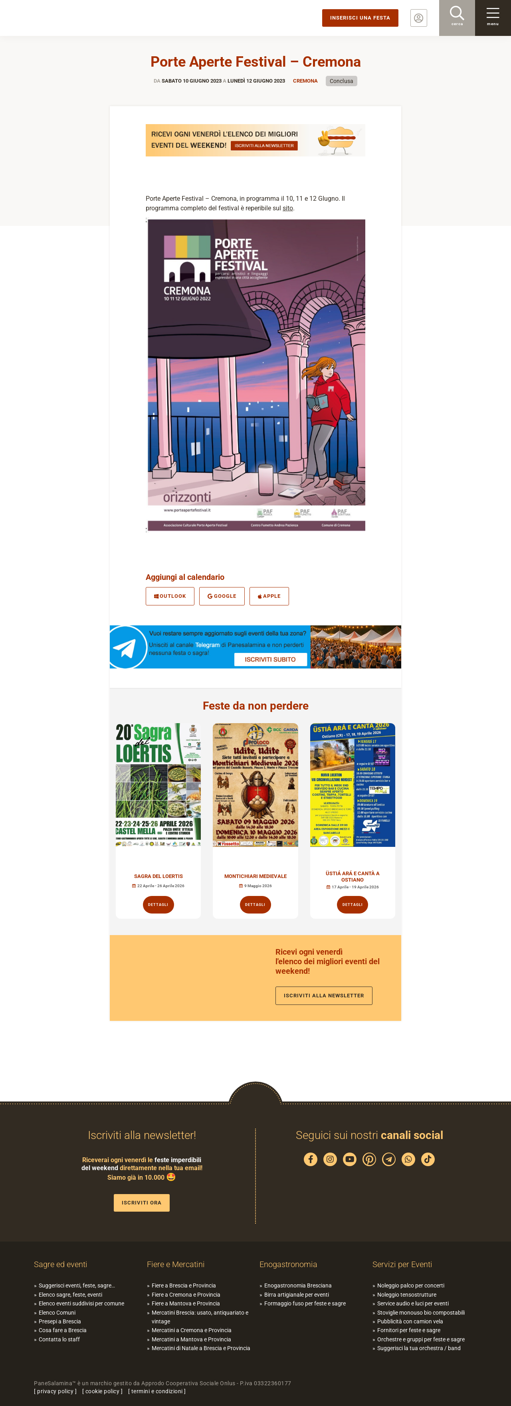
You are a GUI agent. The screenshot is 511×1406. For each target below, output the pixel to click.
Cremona (305, 81)
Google (222, 596)
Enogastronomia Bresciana (298, 1285)
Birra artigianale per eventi (296, 1294)
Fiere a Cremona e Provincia (186, 1294)
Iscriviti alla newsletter (324, 996)
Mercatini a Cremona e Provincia (192, 1330)
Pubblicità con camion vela (410, 1321)
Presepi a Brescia (60, 1321)
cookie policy (102, 1391)
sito (288, 208)
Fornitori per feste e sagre (408, 1330)
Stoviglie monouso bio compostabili (421, 1312)
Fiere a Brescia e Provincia (184, 1285)
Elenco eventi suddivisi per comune (81, 1303)
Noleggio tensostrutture (406, 1294)
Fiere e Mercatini (176, 1264)
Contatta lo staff (59, 1339)
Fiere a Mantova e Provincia (186, 1303)
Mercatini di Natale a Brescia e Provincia (201, 1348)
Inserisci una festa (360, 18)
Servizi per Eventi (402, 1264)
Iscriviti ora (142, 1203)
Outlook (170, 596)
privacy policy (55, 1391)
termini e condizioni (157, 1391)
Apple (269, 596)
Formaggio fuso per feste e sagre (305, 1303)
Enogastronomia (288, 1264)
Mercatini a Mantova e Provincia (191, 1339)
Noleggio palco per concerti (410, 1285)
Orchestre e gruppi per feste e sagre (421, 1339)
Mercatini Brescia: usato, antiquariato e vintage (200, 1317)
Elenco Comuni (57, 1312)
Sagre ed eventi (60, 1264)
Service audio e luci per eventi (413, 1303)
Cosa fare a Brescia (63, 1330)
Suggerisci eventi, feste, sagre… (77, 1285)
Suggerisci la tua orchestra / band (419, 1348)
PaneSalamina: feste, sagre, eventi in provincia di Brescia (62, 18)
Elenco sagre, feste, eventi (70, 1294)
